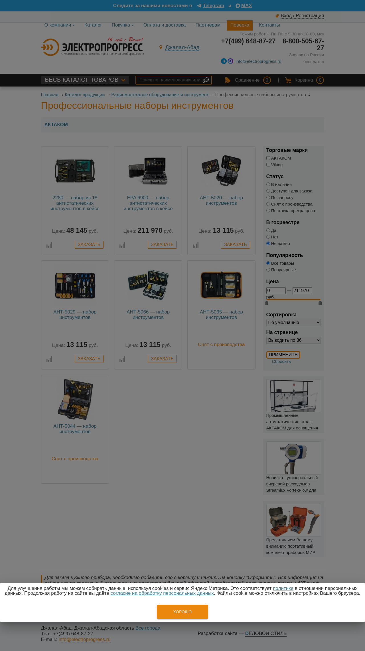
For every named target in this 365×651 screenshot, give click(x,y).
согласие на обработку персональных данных (162, 593)
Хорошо (182, 612)
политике (283, 588)
